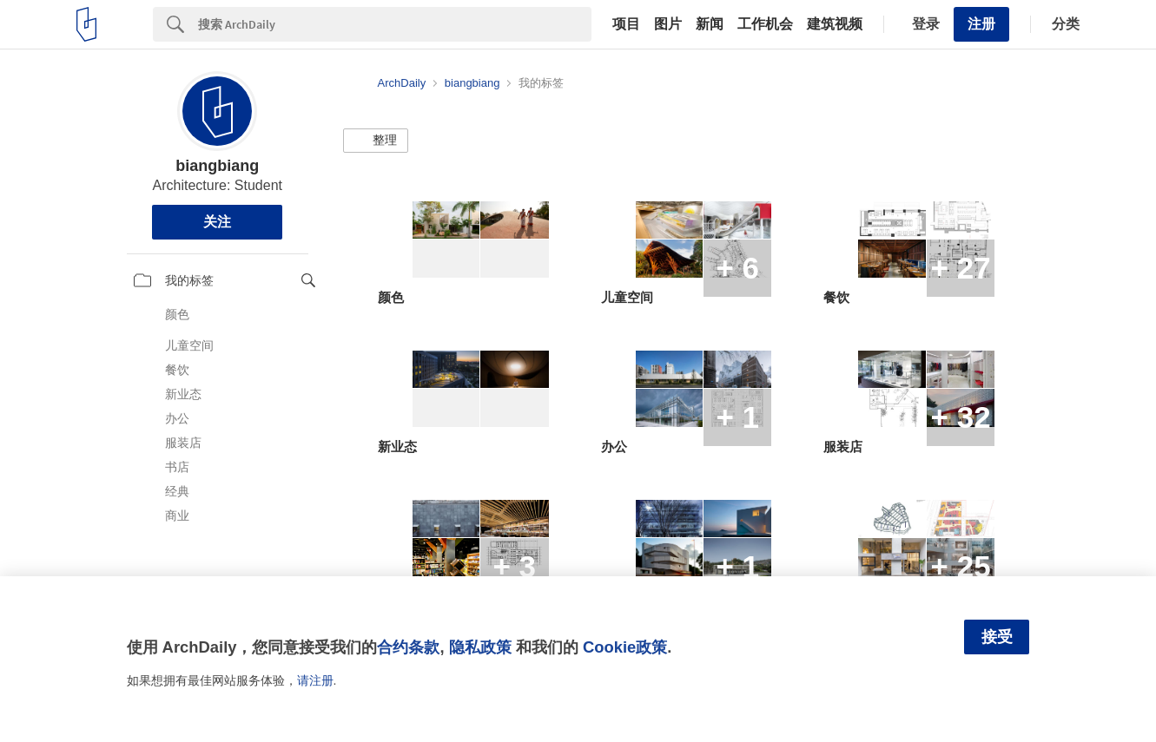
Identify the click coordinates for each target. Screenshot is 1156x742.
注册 (981, 23)
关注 (217, 221)
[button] (375, 140)
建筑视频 (834, 24)
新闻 (709, 24)
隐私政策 (480, 647)
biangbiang (217, 165)
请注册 (315, 680)
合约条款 (408, 647)
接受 (997, 637)
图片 (668, 24)
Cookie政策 (625, 647)
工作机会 (765, 24)
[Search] (394, 24)
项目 (626, 24)
